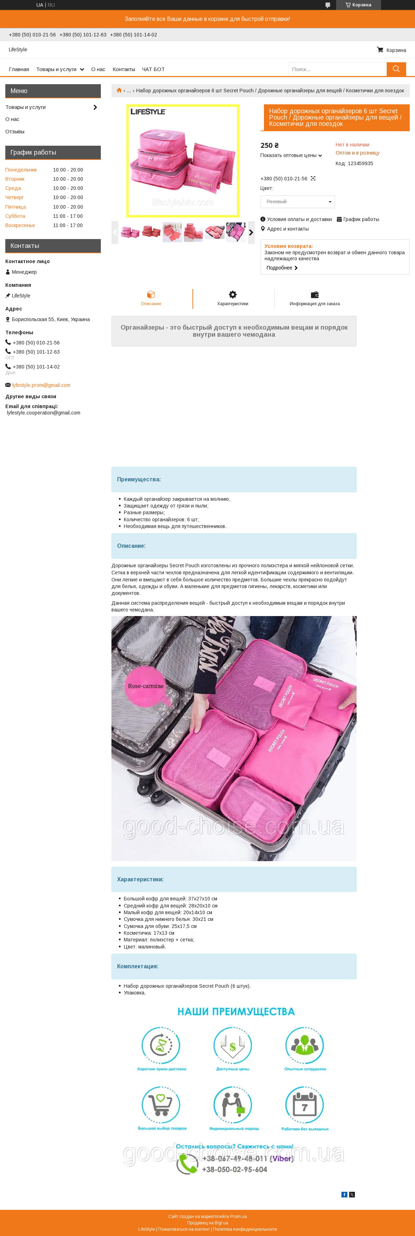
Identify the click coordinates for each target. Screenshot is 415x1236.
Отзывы (14, 131)
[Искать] (396, 69)
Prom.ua (238, 1216)
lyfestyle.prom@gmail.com (41, 385)
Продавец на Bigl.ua (207, 1222)
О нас (98, 69)
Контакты (124, 69)
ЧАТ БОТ (153, 69)
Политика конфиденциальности (245, 1229)
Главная (19, 69)
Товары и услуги (56, 69)
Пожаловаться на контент (184, 1229)
